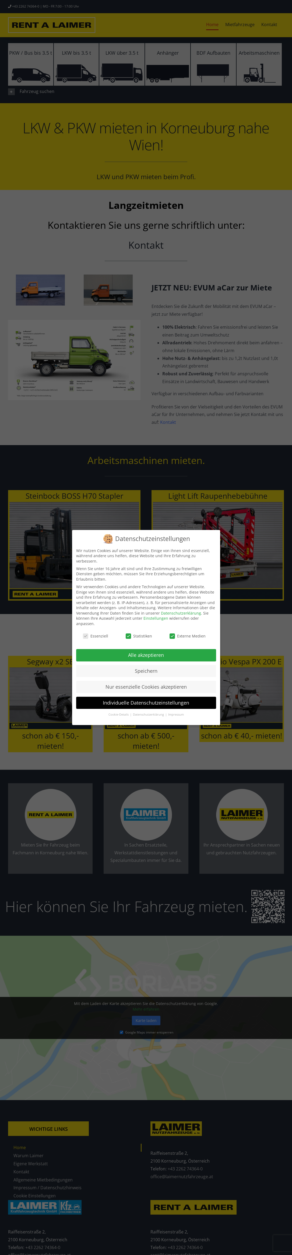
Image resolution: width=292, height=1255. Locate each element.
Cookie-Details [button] (118, 714)
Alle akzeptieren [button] (146, 655)
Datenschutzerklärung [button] (149, 714)
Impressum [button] (176, 714)
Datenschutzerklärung (181, 613)
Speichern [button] (146, 671)
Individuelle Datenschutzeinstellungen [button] (146, 702)
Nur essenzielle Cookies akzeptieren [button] (146, 687)
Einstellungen (155, 618)
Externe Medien (188, 636)
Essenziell (95, 636)
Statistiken (139, 636)
